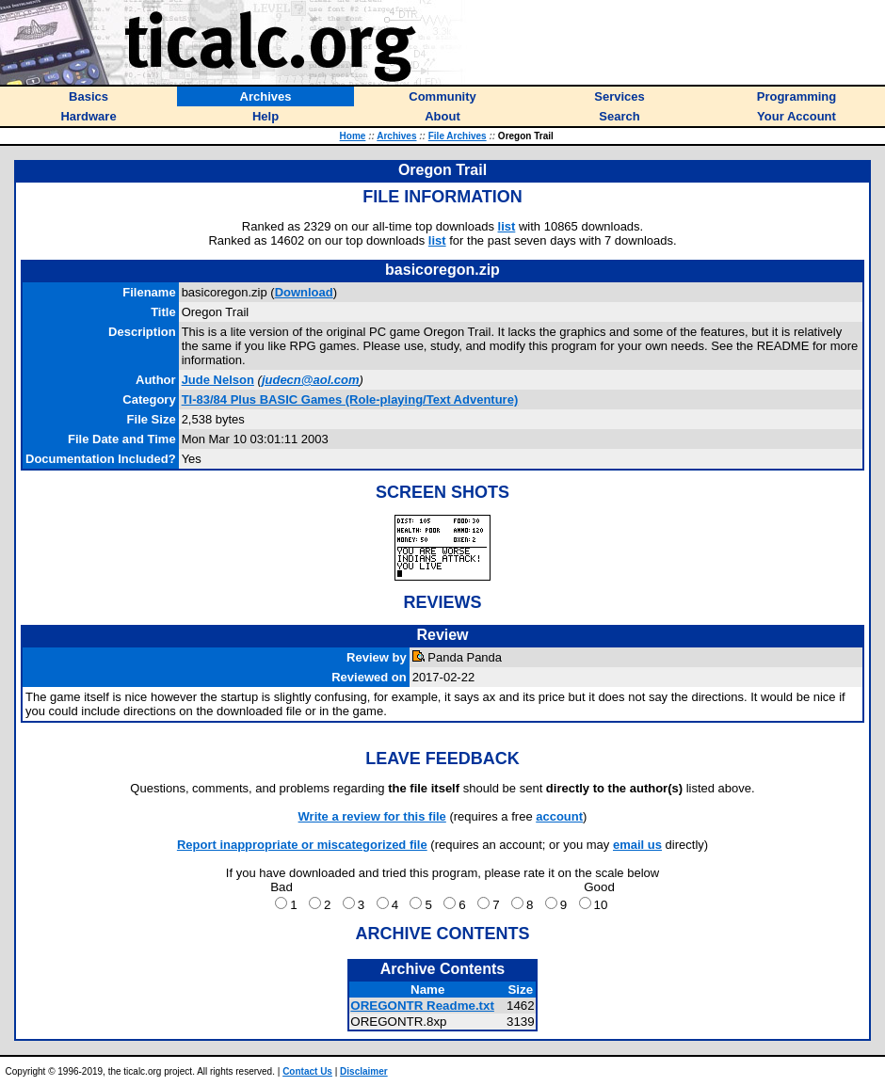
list (507, 226)
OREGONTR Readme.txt (422, 1005)
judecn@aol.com (311, 380)
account (559, 816)
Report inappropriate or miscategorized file (302, 845)
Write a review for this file (372, 816)
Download (304, 292)
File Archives (457, 136)
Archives (396, 136)
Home (353, 136)
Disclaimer (364, 1071)
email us (637, 845)
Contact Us (307, 1071)
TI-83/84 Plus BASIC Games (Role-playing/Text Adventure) (350, 399)
